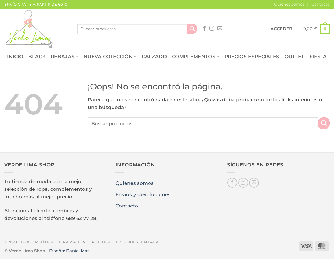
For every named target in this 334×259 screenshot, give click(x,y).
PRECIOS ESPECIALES (252, 56)
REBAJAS (64, 56)
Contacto (320, 4)
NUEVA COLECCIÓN (110, 56)
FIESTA (318, 56)
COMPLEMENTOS (195, 56)
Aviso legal (18, 242)
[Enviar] (192, 29)
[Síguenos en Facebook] (204, 28)
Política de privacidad (62, 242)
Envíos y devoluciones (143, 194)
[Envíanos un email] (219, 28)
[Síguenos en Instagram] (211, 28)
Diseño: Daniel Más (69, 250)
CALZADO (154, 56)
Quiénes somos (289, 4)
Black (37, 56)
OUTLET (294, 56)
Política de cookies (115, 242)
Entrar (149, 242)
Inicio (15, 56)
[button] (281, 29)
